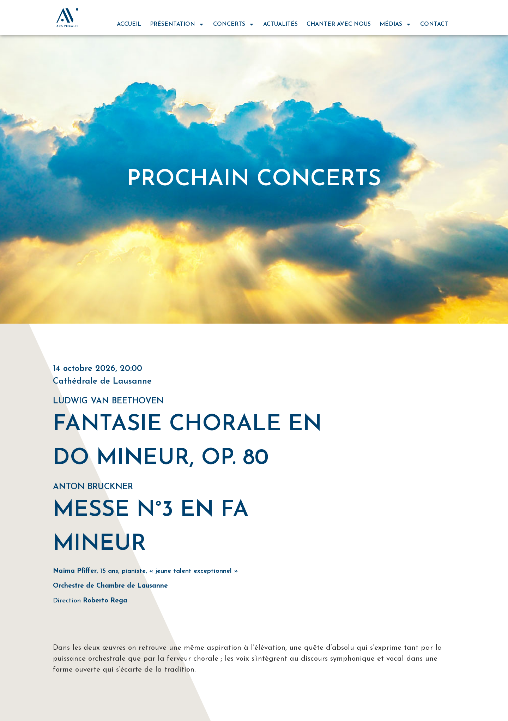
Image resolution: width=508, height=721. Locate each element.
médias (395, 24)
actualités (280, 24)
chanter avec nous (339, 24)
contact (434, 24)
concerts (233, 24)
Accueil (129, 24)
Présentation (177, 24)
